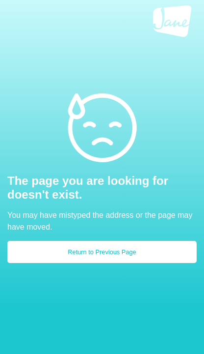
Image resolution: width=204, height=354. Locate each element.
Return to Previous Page (102, 252)
